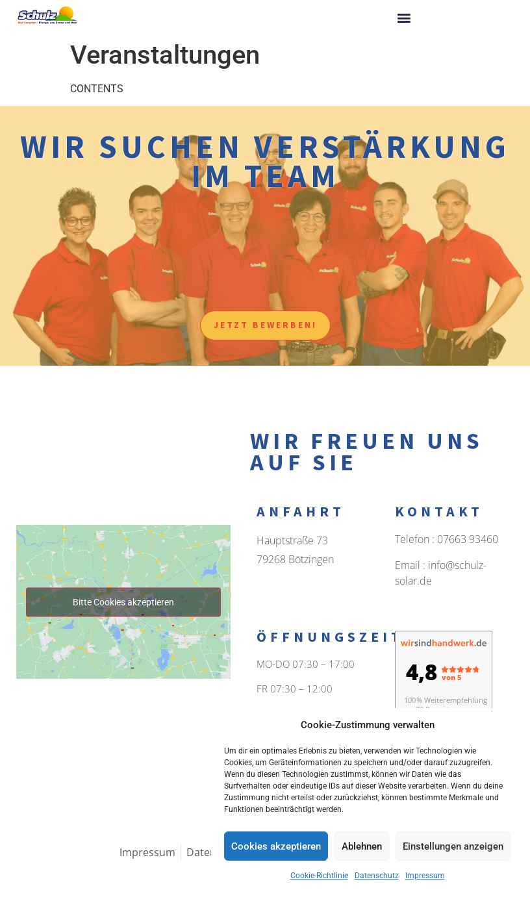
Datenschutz (377, 875)
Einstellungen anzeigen (453, 846)
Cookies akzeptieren (276, 846)
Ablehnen (362, 846)
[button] (403, 17)
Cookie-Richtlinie (319, 875)
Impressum (425, 875)
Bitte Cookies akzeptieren (123, 601)
